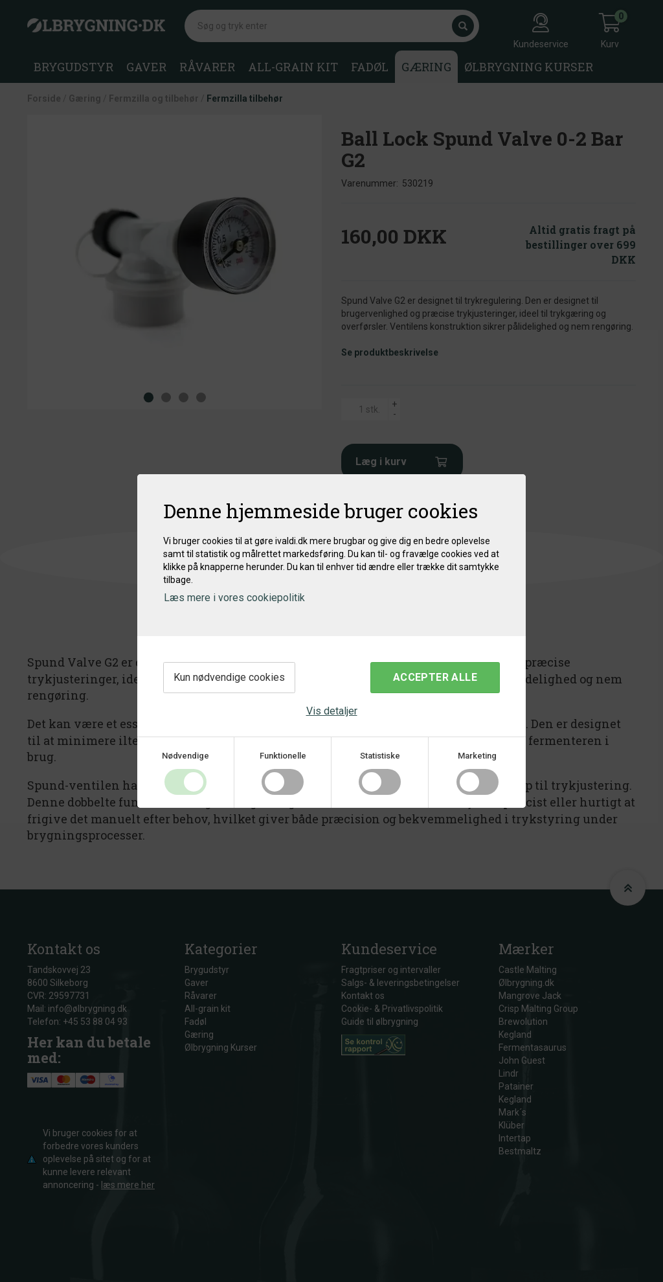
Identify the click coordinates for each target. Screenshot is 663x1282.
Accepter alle (435, 677)
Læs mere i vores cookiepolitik (234, 597)
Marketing (477, 756)
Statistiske (380, 756)
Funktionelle (283, 756)
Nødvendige (185, 756)
